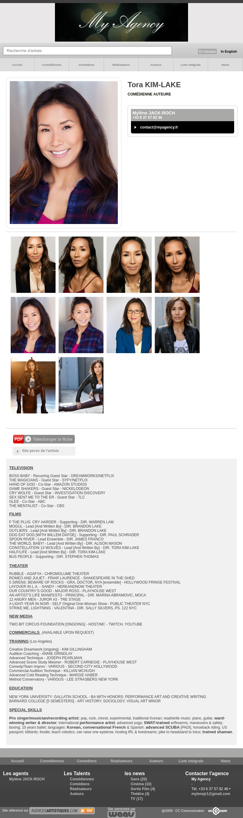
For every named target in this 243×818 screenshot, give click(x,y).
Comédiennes (51, 64)
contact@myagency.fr (159, 127)
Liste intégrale (191, 64)
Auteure (162, 94)
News (225, 64)
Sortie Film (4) (143, 789)
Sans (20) (139, 779)
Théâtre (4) (140, 794)
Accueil (17, 64)
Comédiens (86, 64)
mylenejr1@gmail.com (210, 794)
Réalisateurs (121, 64)
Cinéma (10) (141, 784)
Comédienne (140, 94)
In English (229, 51)
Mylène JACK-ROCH (27, 779)
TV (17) (137, 799)
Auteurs (156, 64)
